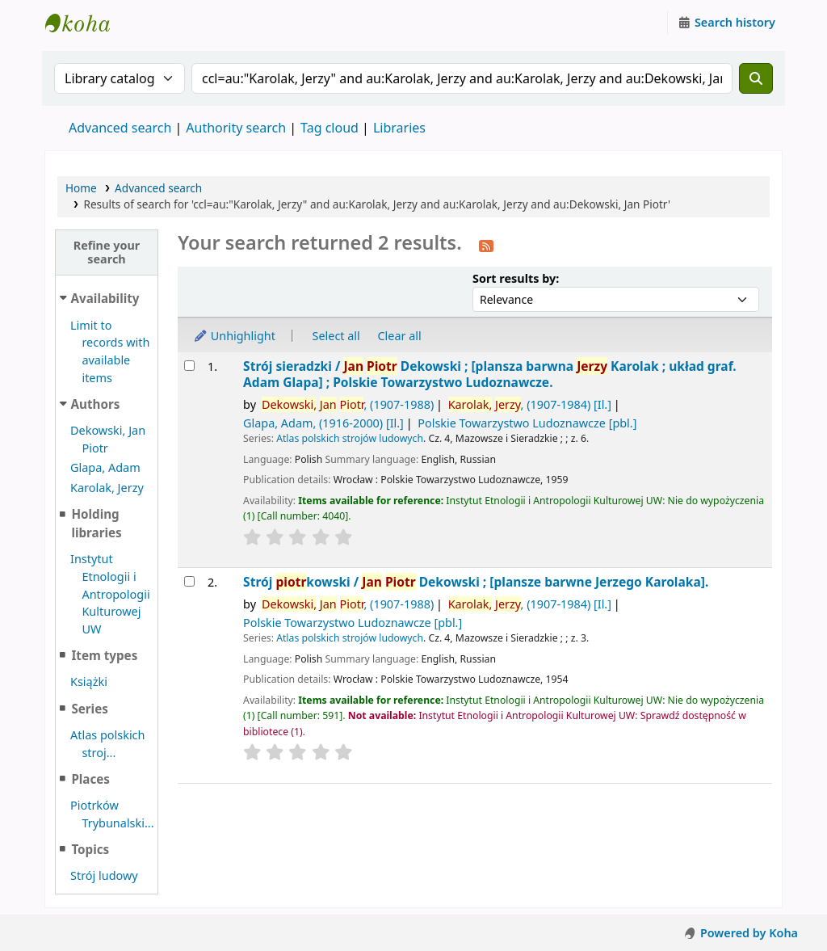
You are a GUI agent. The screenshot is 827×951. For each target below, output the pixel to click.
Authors (95, 404)
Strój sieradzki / (490, 374)
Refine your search (107, 252)
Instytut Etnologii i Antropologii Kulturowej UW (85, 22)
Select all (336, 335)
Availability (105, 298)
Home (81, 188)
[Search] (756, 78)
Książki (88, 681)
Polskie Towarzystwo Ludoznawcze (527, 423)
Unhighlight (234, 335)
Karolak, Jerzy (107, 487)
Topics (90, 849)
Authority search (236, 128)
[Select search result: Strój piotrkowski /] (189, 581)
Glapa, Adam (105, 467)
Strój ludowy (104, 875)
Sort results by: (515, 278)
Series (89, 709)
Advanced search (120, 128)
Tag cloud (329, 128)
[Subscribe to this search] (486, 244)
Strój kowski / (475, 582)
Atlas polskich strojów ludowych (349, 438)
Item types (104, 655)
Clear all (400, 335)
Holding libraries (96, 523)
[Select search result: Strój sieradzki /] (189, 365)
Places (90, 779)
